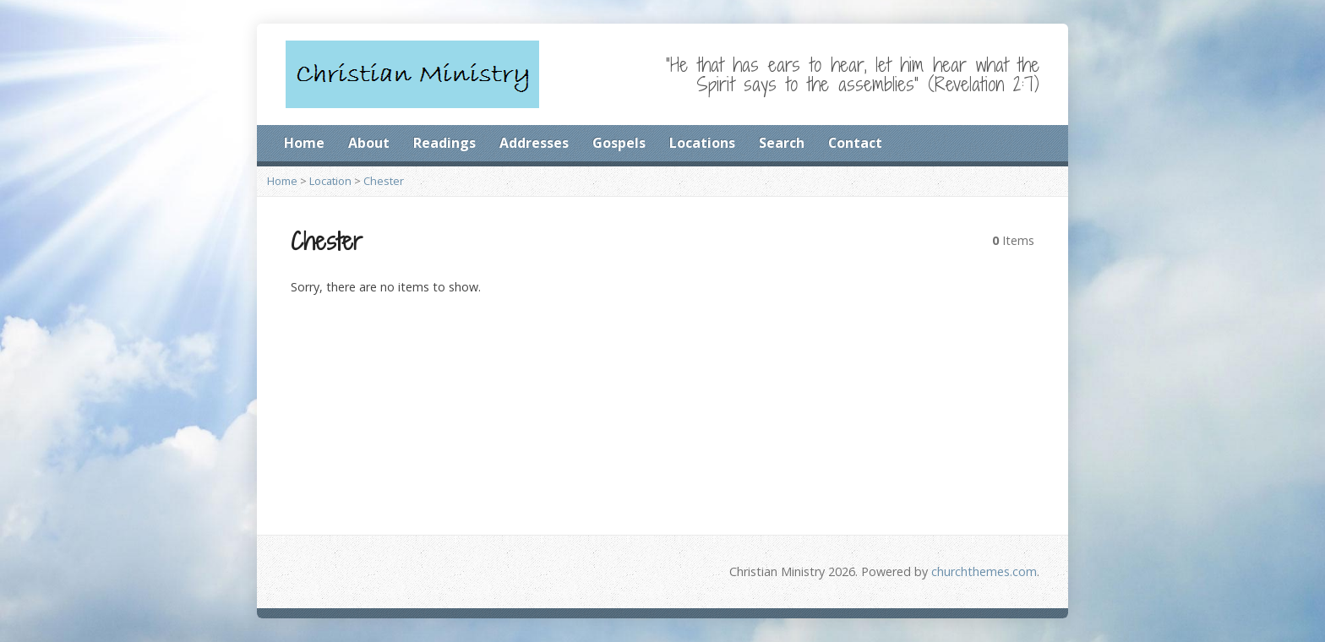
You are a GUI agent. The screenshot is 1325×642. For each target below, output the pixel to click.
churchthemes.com (984, 571)
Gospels (619, 142)
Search (781, 142)
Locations (702, 142)
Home (304, 142)
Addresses (534, 142)
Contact (855, 142)
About (369, 142)
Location (330, 180)
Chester (383, 180)
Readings (444, 142)
